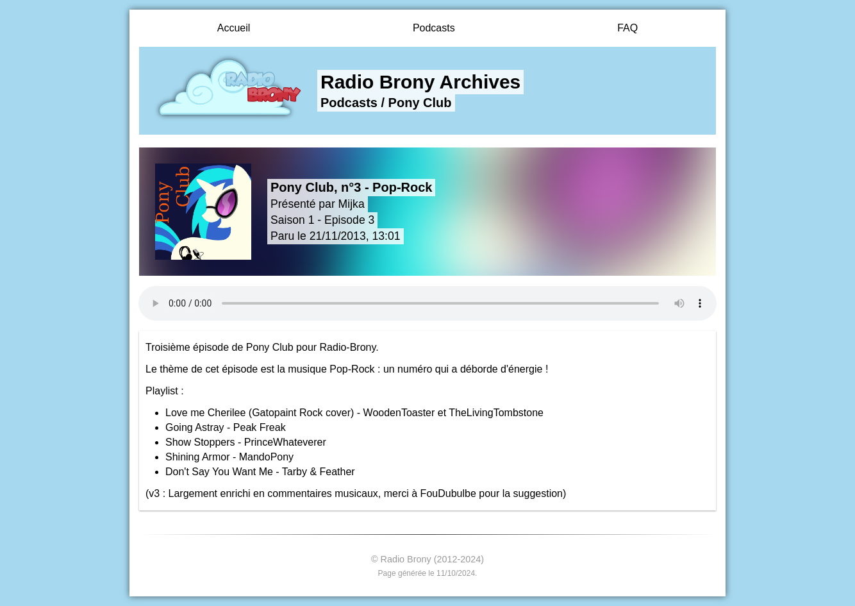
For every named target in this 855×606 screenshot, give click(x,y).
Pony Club (420, 103)
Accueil (234, 27)
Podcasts (434, 27)
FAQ (627, 27)
